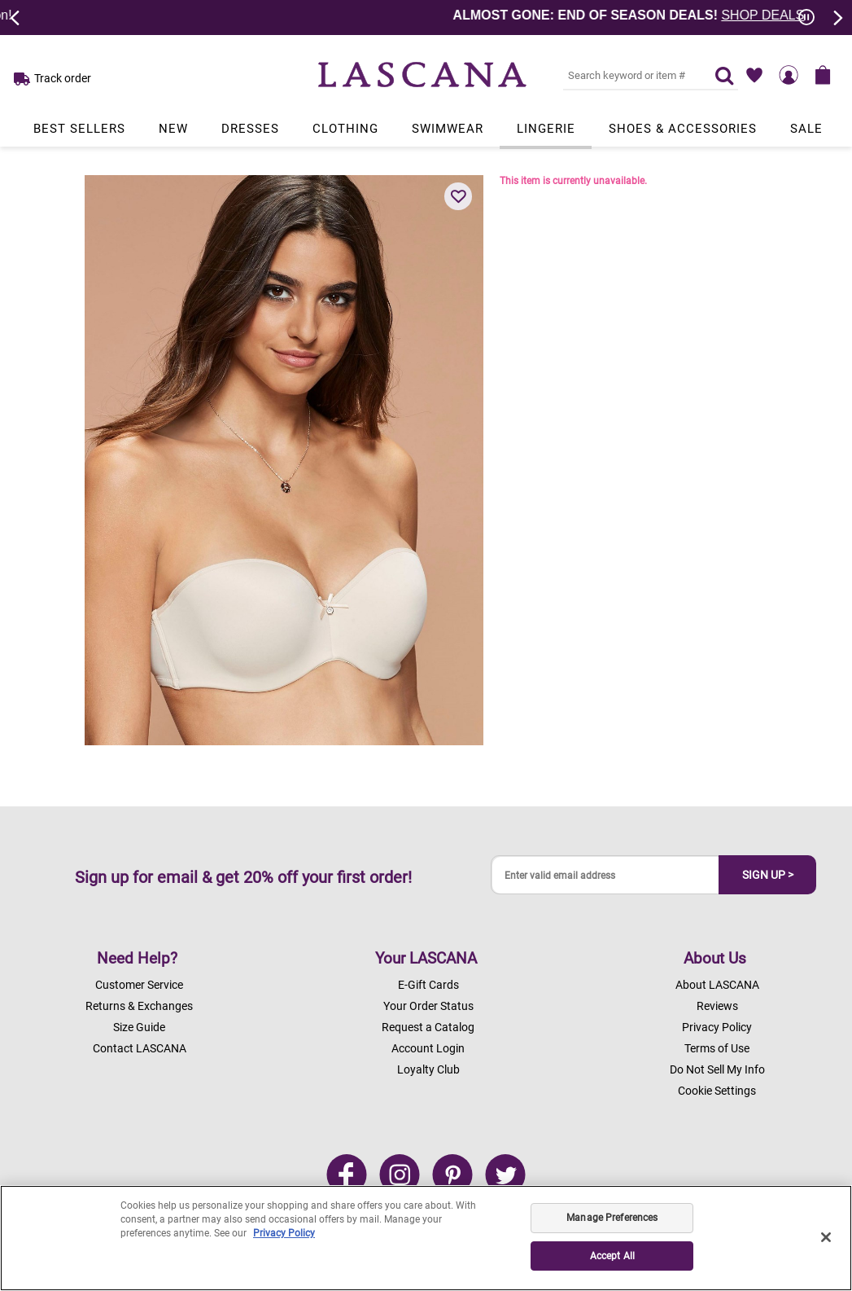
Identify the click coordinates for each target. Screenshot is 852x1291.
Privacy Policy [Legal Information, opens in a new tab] (284, 1233)
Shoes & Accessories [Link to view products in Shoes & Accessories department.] (683, 128)
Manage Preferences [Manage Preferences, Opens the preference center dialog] (612, 1217)
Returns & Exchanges (139, 1005)
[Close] (826, 1237)
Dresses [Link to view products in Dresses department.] (250, 128)
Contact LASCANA (139, 1048)
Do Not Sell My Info (717, 1069)
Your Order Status (428, 1005)
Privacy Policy (717, 1027)
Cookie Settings (717, 1090)
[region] (426, 1238)
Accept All (612, 1256)
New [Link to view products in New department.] (173, 128)
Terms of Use (716, 1048)
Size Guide (139, 1027)
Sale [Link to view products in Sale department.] (806, 128)
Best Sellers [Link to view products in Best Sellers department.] (79, 128)
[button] (458, 196)
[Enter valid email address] (605, 875)
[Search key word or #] (629, 75)
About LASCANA (717, 984)
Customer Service (139, 984)
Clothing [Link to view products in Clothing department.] (345, 128)
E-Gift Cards (428, 984)
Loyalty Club (428, 1069)
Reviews (717, 1005)
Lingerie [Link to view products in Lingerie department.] (546, 128)
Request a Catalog (428, 1027)
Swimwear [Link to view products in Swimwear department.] (447, 128)
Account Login (428, 1048)
